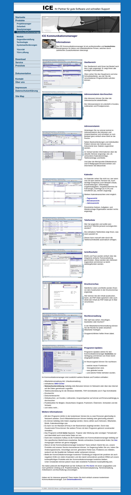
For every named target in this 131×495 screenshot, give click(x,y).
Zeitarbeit (21, 26)
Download (20, 59)
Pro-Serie (90, 466)
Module (20, 37)
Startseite (20, 17)
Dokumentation (23, 73)
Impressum (21, 87)
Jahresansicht (93, 203)
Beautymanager (24, 29)
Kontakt (19, 79)
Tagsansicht (92, 198)
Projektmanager (24, 24)
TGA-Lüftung (23, 52)
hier (115, 440)
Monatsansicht (93, 201)
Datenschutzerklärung (26, 91)
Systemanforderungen (27, 45)
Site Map (19, 96)
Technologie (22, 42)
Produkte (20, 20)
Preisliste (20, 66)
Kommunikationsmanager (28, 32)
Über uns (20, 82)
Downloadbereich (74, 479)
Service (19, 62)
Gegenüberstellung (25, 39)
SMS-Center (59, 384)
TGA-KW (21, 50)
